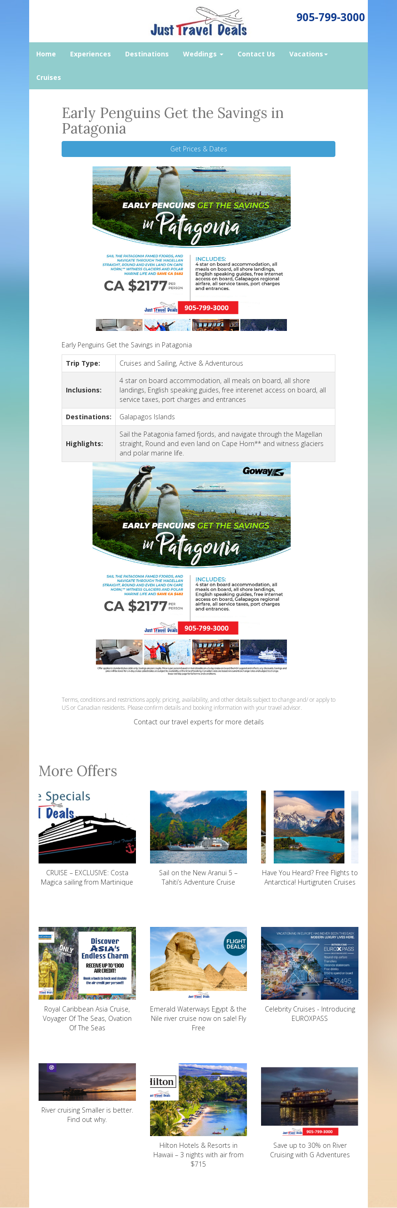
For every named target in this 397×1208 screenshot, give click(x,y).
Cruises (48, 77)
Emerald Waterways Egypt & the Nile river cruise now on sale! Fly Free (198, 979)
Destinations (147, 53)
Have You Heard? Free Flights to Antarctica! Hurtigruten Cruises (309, 838)
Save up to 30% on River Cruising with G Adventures (309, 1111)
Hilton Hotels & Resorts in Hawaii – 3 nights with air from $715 (198, 1116)
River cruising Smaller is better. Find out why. (87, 1093)
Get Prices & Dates (198, 148)
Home (46, 53)
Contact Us (256, 53)
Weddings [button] (203, 53)
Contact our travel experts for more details (199, 721)
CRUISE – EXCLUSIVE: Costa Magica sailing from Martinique (87, 838)
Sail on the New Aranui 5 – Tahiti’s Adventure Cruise (198, 838)
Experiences (90, 53)
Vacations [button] (308, 53)
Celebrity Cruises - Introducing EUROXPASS (309, 975)
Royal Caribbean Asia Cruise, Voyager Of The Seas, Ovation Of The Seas (87, 979)
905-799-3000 (330, 17)
